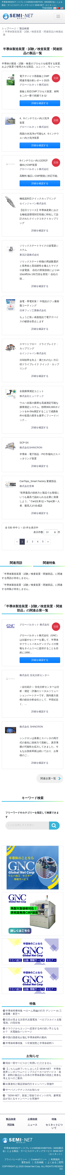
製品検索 (24, 28)
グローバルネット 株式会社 (34, 624)
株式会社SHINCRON (31, 447)
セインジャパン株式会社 (33, 203)
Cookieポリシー (39, 1159)
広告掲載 (39, 1162)
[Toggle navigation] (58, 16)
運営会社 (25, 1162)
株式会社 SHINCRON (31, 726)
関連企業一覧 (48, 778)
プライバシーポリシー (15, 1159)
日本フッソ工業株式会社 (33, 310)
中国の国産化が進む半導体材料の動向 (26, 1037)
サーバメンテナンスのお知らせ (23, 1089)
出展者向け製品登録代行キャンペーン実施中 (30, 1084)
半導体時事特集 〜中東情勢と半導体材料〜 (30, 1043)
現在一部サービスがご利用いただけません (29, 1063)
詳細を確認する (39, 103)
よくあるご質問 (55, 1162)
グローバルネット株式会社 (34, 84)
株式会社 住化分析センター (34, 675)
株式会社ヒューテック (32, 396)
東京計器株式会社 (29, 254)
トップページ (9, 28)
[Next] (48, 542)
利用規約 (55, 1159)
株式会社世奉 (27, 486)
